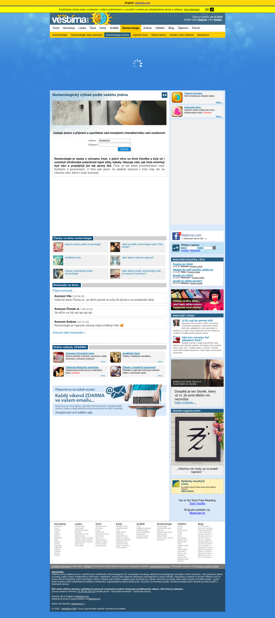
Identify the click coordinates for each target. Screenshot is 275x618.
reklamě (88, 566)
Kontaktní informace (61, 566)
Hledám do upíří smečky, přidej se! (193, 269)
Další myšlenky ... (186, 402)
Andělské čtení (131, 353)
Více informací (191, 9)
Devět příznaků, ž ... (206, 534)
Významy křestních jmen (80, 353)
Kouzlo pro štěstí (183, 264)
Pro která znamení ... (206, 544)
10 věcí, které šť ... (205, 538)
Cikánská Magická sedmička (82, 367)
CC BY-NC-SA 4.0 (86, 591)
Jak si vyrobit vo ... (205, 546)
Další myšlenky (187, 491)
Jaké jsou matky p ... (206, 553)
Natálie (218, 19)
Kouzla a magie (196, 266)
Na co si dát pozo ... (205, 557)
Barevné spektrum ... (206, 549)
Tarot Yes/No (197, 503)
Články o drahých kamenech (139, 367)
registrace (185, 250)
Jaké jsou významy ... (206, 528)
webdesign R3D (69, 608)
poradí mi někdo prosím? (187, 281)
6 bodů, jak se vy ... (205, 536)
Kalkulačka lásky (192, 107)
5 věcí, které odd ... (205, 532)
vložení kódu (195, 250)
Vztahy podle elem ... (206, 542)
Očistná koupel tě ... (205, 530)
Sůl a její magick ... (205, 540)
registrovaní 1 (77, 604)
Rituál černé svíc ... (205, 555)
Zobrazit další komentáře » (69, 332)
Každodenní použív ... (206, 548)
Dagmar (202, 19)
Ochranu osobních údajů (207, 566)
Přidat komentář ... (63, 290)
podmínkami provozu (160, 566)
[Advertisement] (137, 64)
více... (219, 102)
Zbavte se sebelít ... (205, 551)
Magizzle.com (142, 2)
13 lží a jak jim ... (204, 526)
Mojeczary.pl (197, 512)
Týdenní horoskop (193, 93)
